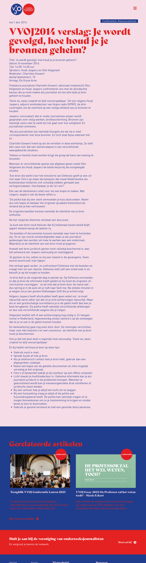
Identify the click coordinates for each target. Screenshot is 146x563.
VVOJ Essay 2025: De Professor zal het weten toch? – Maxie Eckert (106, 493)
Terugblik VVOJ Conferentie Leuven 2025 (37, 492)
